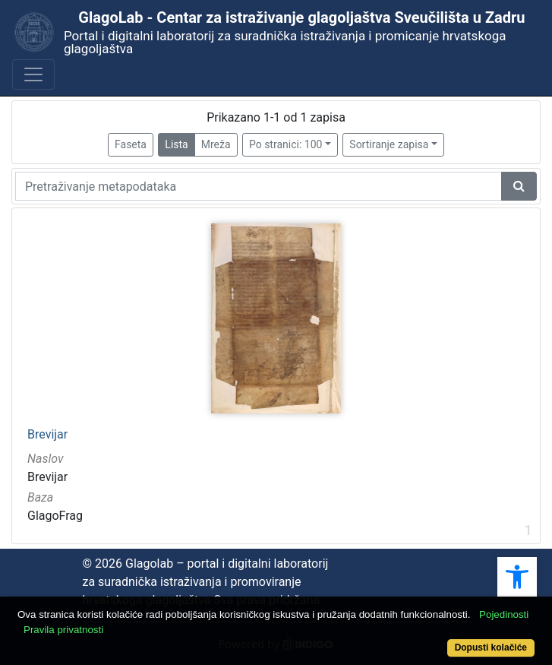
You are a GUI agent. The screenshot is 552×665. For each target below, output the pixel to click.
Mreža (216, 144)
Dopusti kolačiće (491, 647)
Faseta (131, 144)
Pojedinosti (503, 614)
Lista (176, 144)
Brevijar (47, 435)
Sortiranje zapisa (388, 144)
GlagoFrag (55, 515)
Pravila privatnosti (63, 629)
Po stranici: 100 (285, 144)
